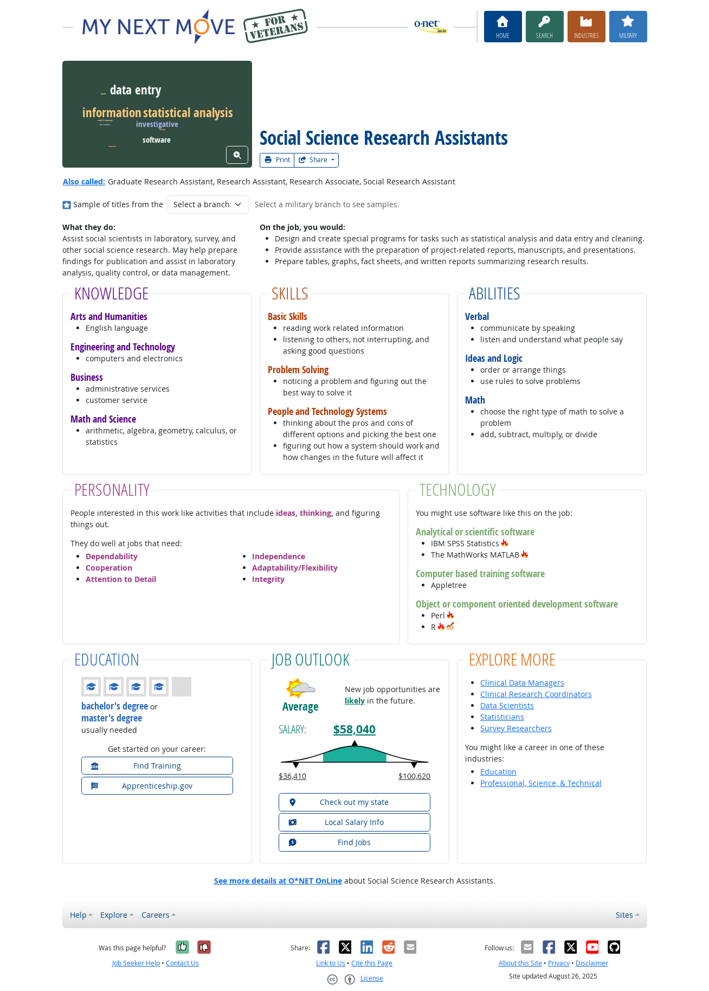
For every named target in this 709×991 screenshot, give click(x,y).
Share (314, 159)
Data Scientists (507, 705)
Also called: (84, 181)
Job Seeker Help (136, 963)
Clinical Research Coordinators (536, 694)
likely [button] (355, 700)
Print (277, 159)
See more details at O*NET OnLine (278, 880)
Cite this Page (371, 963)
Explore (113, 915)
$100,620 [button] (414, 776)
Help (78, 915)
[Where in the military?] (67, 204)
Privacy (559, 963)
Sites (624, 915)
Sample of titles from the (118, 204)
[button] (504, 543)
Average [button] (300, 706)
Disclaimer (592, 963)
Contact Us (182, 963)
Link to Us (330, 963)
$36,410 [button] (292, 776)
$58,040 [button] (354, 729)
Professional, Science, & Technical (541, 783)
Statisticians (502, 717)
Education (498, 771)
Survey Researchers (516, 728)
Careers (155, 915)
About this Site (520, 963)
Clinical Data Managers (522, 682)
